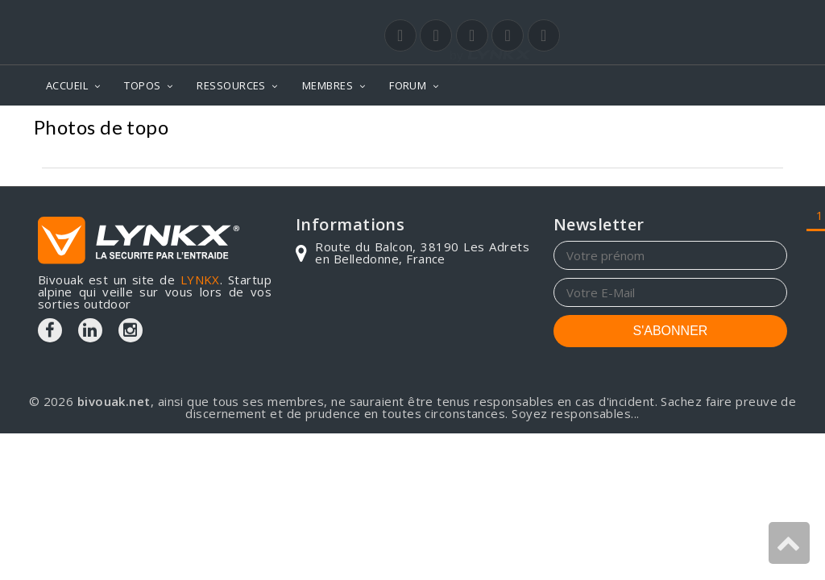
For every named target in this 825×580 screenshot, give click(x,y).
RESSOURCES (231, 85)
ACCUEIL (67, 85)
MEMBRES (327, 85)
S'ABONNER (670, 331)
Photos (609, 129)
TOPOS (142, 85)
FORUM (407, 85)
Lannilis (757, 129)
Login (707, 15)
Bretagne (682, 129)
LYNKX (200, 279)
